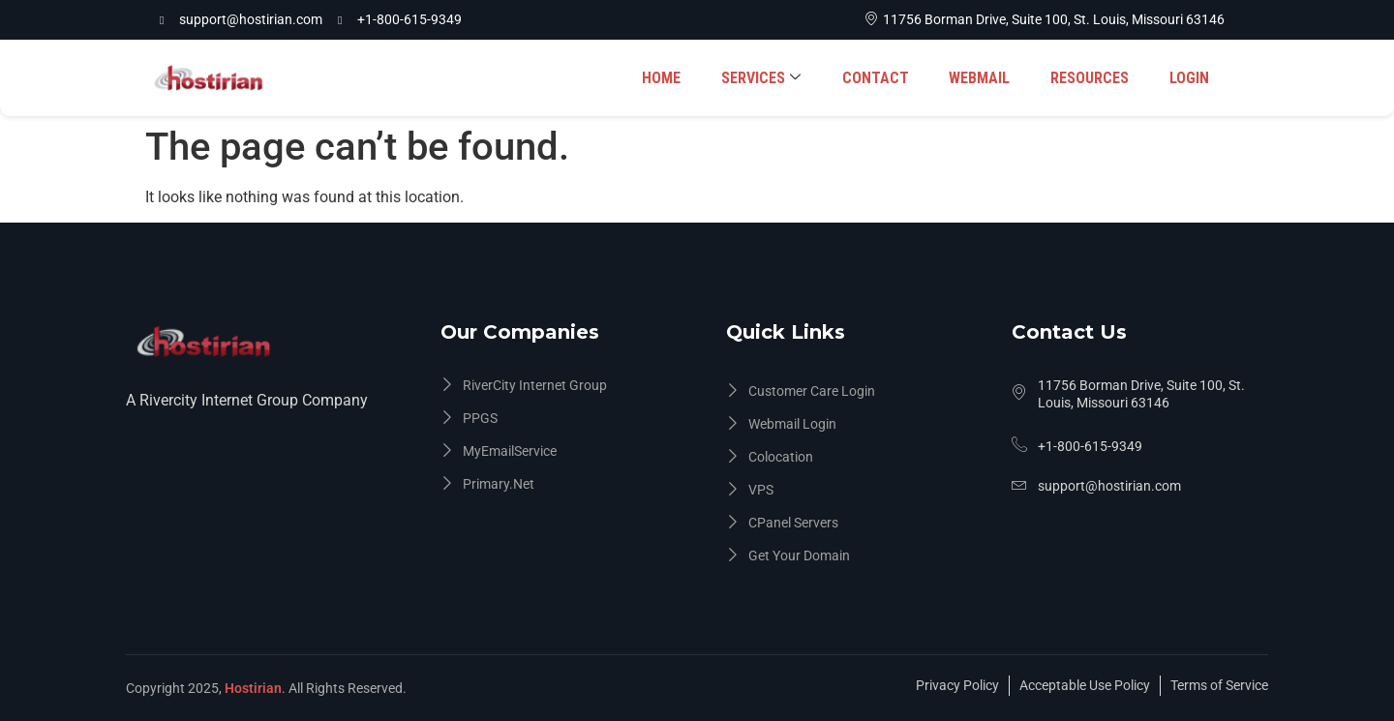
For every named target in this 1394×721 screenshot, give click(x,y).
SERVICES (768, 78)
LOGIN (1190, 78)
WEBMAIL (984, 78)
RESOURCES (1092, 78)
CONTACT (881, 78)
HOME (671, 78)
